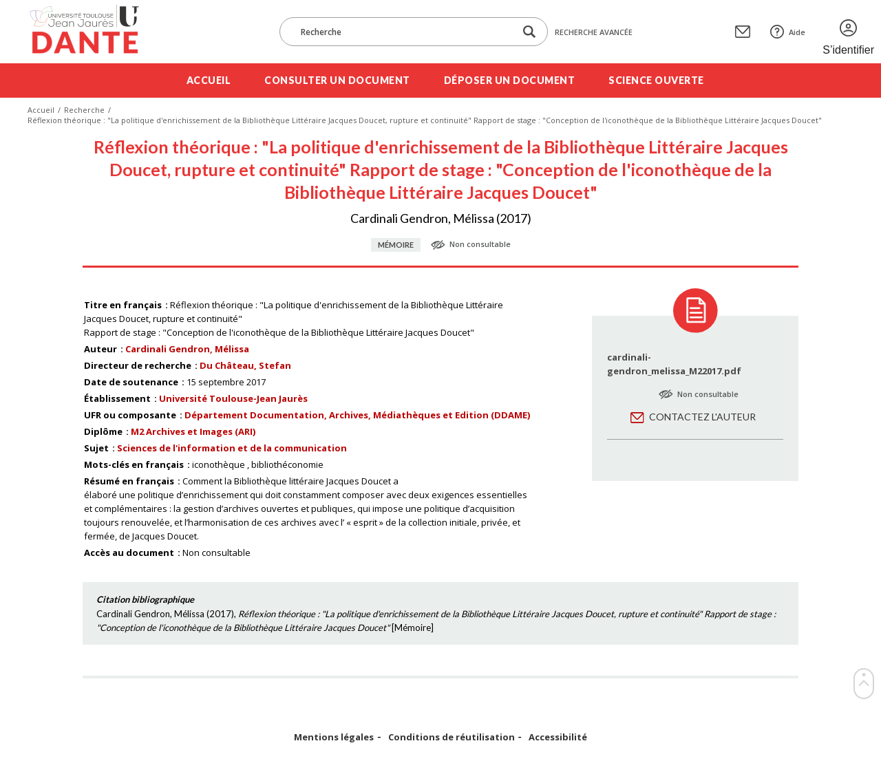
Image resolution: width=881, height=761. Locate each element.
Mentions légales (334, 737)
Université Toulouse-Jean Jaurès (233, 398)
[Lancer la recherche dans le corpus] (529, 32)
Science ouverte (656, 80)
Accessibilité (558, 737)
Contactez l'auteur (702, 416)
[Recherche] (404, 31)
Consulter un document (337, 80)
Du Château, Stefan (245, 365)
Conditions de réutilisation (451, 737)
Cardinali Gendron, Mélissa (187, 349)
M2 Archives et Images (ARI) (193, 431)
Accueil (209, 80)
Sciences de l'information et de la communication (232, 448)
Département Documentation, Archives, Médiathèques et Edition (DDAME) (357, 415)
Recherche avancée (594, 32)
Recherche (84, 110)
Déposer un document (509, 80)
